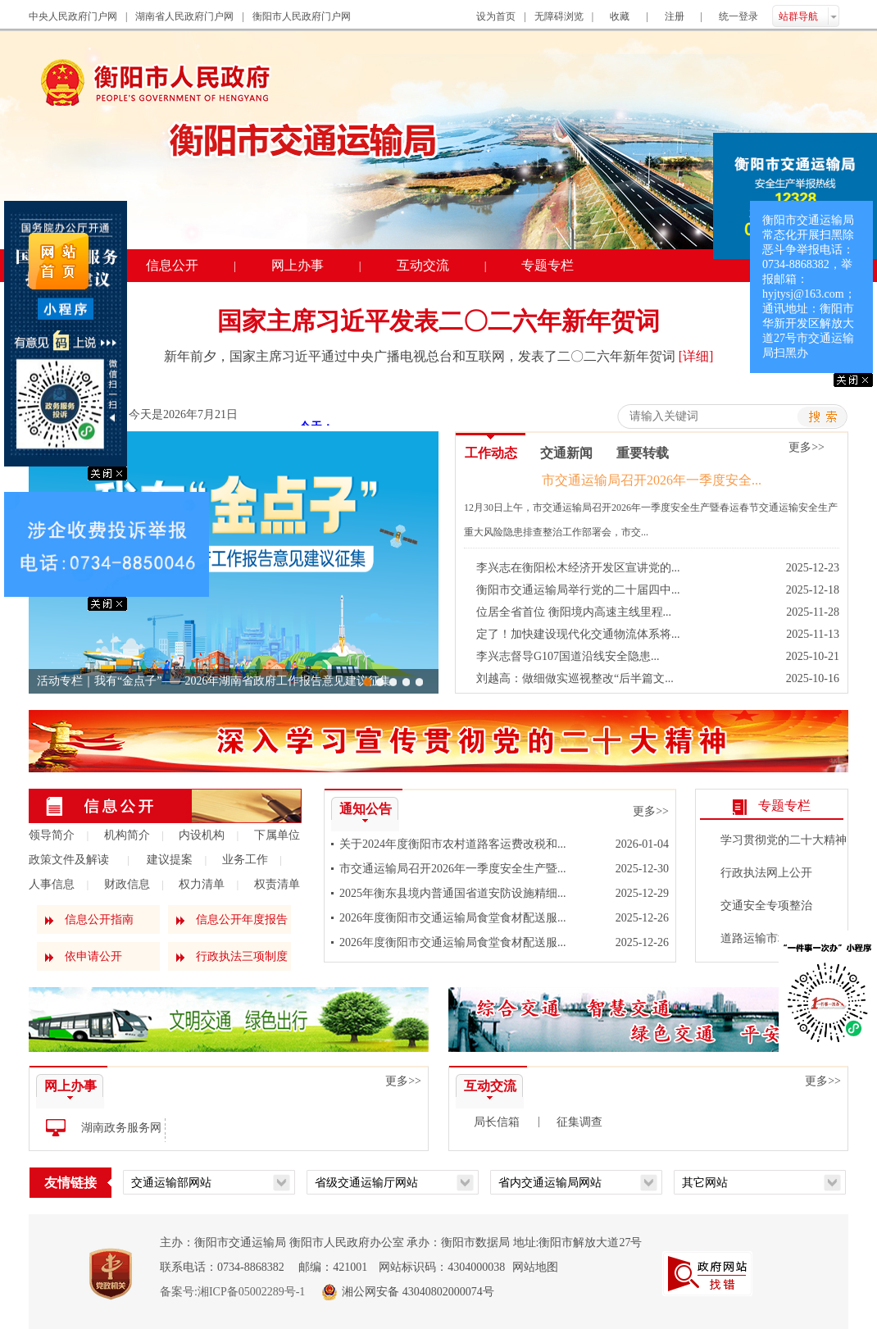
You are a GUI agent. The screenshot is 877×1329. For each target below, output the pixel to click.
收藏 (619, 16)
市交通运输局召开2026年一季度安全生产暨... (452, 868)
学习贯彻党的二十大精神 (783, 840)
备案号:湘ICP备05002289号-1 (232, 1292)
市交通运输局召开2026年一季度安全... (651, 480)
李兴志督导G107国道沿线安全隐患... (568, 656)
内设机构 (202, 835)
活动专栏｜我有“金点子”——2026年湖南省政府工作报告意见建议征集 (214, 681)
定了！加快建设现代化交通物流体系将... (578, 634)
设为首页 (496, 16)
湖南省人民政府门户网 (184, 16)
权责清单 (277, 884)
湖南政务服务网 (121, 1128)
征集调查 (579, 1122)
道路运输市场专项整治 (777, 938)
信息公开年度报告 (242, 919)
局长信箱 (497, 1122)
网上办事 (297, 265)
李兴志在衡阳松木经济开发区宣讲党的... (578, 568)
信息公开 (172, 265)
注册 (674, 16)
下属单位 (277, 835)
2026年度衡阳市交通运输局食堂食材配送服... (452, 918)
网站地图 (535, 1267)
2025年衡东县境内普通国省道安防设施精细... (452, 893)
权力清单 (202, 884)
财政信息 (127, 884)
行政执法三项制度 (242, 956)
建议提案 (170, 859)
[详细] (696, 356)
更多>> (651, 811)
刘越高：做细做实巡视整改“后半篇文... (575, 678)
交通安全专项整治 (766, 905)
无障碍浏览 (559, 16)
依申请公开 (93, 956)
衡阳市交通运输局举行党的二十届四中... (578, 590)
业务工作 (245, 859)
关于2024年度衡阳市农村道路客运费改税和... (452, 844)
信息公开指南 (99, 919)
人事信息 (52, 884)
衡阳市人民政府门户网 (301, 16)
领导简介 (52, 835)
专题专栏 (547, 265)
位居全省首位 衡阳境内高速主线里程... (573, 612)
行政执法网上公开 (766, 873)
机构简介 (127, 835)
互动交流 (423, 265)
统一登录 (738, 16)
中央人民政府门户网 (73, 16)
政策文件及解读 (69, 859)
